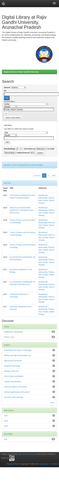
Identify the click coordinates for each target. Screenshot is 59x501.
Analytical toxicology (12, 366)
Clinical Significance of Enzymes (17, 392)
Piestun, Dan (9, 337)
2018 (6, 421)
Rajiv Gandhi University (27, 454)
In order (51, 149)
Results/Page (9, 149)
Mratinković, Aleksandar (13, 332)
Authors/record (23, 153)
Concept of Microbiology (13, 397)
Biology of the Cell (11, 371)
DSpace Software (13, 464)
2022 (6, 426)
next (53, 176)
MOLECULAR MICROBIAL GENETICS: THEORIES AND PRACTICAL (21, 210)
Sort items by (29, 149)
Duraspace (44, 464)
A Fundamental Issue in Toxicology (17, 350)
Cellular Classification (12, 382)
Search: (7, 87)
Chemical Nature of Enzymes (15, 387)
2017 (6, 416)
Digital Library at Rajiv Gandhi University (21, 72)
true (5, 439)
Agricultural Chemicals (13, 361)
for (5, 91)
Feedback (54, 464)
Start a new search (13, 118)
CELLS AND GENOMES (13, 376)
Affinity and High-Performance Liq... (18, 355)
